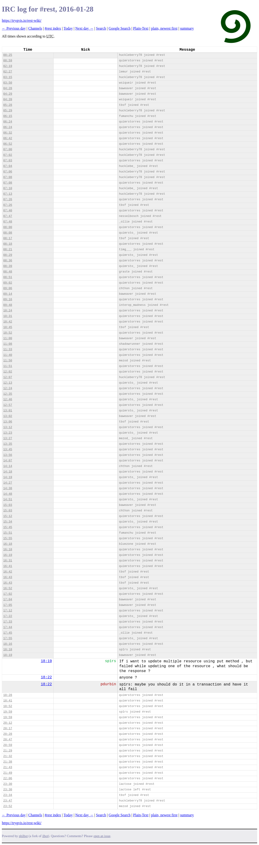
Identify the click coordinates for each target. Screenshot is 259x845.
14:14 (7, 466)
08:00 (7, 227)
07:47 (7, 216)
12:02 (7, 371)
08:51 (7, 277)
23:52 (7, 806)
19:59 (7, 712)
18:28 (7, 695)
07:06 (7, 171)
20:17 (7, 728)
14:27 (7, 483)
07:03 (7, 160)
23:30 (7, 784)
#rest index (53, 28)
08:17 (7, 238)
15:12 (7, 516)
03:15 (7, 77)
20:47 (7, 739)
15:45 (7, 527)
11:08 (7, 344)
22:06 (7, 778)
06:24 (7, 121)
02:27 (7, 71)
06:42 (7, 138)
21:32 (7, 756)
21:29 (7, 750)
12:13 (7, 383)
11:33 (7, 349)
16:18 (7, 544)
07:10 (7, 188)
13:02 (7, 416)
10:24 (7, 310)
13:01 (7, 410)
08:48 (7, 271)
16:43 (7, 577)
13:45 (7, 449)
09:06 (7, 288)
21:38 (7, 762)
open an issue (101, 836)
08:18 (7, 244)
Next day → (84, 28)
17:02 (7, 594)
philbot (23, 836)
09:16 (7, 299)
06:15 (7, 116)
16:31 (7, 560)
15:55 (7, 538)
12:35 (7, 394)
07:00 (7, 149)
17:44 (7, 627)
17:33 (7, 621)
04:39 (7, 99)
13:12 (7, 427)
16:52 (7, 588)
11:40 (7, 355)
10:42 (7, 321)
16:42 (7, 571)
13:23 (7, 433)
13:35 (7, 444)
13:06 (7, 421)
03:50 (7, 82)
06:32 (7, 133)
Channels (35, 28)
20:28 (7, 734)
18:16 (7, 644)
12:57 (7, 405)
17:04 (7, 599)
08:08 (7, 233)
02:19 (7, 66)
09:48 (7, 305)
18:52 (7, 706)
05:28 (7, 105)
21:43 (7, 767)
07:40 (7, 210)
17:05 (7, 605)
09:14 (7, 294)
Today (68, 28)
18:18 (7, 649)
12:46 (7, 399)
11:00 (7, 338)
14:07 (7, 460)
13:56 (7, 455)
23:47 (7, 800)
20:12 (7, 723)
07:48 (7, 221)
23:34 (7, 795)
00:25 (7, 55)
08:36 (7, 260)
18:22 (46, 677)
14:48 (7, 494)
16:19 (7, 555)
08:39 (7, 266)
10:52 (7, 333)
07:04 (7, 166)
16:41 (7, 566)
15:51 (7, 533)
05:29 (7, 110)
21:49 (7, 773)
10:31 (7, 316)
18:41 (7, 700)
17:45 (7, 633)
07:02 (7, 155)
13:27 (7, 438)
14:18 (7, 471)
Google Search (120, 28)
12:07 (7, 377)
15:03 (7, 505)
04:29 (7, 94)
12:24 (7, 388)
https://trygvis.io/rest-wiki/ (21, 20)
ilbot (45, 836)
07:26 (7, 199)
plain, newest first (164, 28)
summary (187, 28)
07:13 (7, 194)
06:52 (7, 144)
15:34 (7, 521)
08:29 (7, 255)
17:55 (7, 638)
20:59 (7, 745)
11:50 (7, 360)
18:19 (7, 655)
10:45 (7, 327)
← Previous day (14, 28)
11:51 (7, 366)
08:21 (7, 249)
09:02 (7, 283)
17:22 (7, 616)
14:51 (7, 499)
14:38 (7, 488)
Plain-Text (140, 28)
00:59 (7, 60)
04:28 (7, 88)
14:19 (7, 477)
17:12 (7, 610)
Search (101, 28)
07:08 (7, 177)
